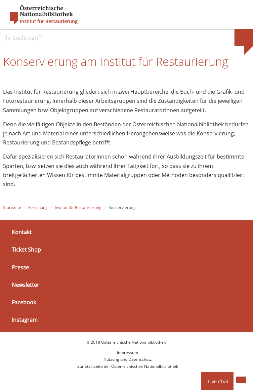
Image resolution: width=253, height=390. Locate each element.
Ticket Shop (26, 249)
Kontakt (22, 232)
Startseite (12, 207)
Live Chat (218, 381)
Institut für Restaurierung (49, 21)
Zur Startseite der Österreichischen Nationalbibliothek (127, 366)
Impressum (127, 352)
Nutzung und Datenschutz (127, 359)
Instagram (25, 319)
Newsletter (25, 285)
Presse (20, 267)
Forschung (38, 207)
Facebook (24, 302)
